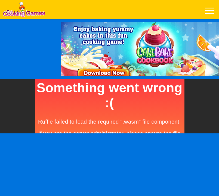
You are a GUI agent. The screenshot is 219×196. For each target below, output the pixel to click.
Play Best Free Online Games (24, 11)
